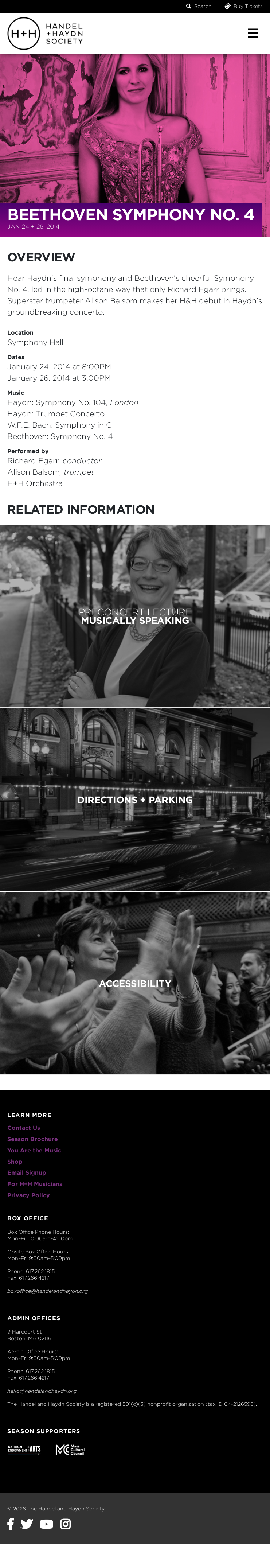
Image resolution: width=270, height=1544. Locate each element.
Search (199, 6)
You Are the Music (34, 1150)
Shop (15, 1161)
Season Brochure (32, 1139)
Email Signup (26, 1172)
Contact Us (23, 1127)
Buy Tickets (243, 6)
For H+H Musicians (34, 1184)
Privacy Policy (28, 1195)
